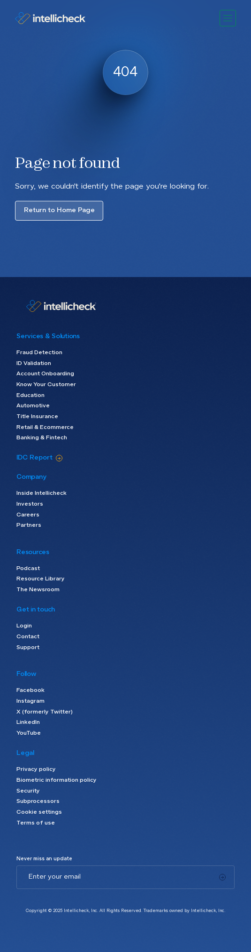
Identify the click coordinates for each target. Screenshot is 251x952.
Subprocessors (38, 801)
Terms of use (35, 823)
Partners (28, 525)
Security (28, 791)
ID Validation (33, 363)
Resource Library (40, 579)
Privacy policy (36, 769)
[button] (228, 18)
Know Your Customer (46, 385)
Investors (29, 504)
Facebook (30, 690)
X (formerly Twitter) (44, 712)
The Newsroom (38, 590)
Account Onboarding (45, 374)
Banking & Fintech (41, 438)
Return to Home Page (59, 210)
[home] (58, 18)
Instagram (30, 701)
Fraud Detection (39, 353)
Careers (27, 515)
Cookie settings (39, 812)
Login (24, 626)
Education (30, 395)
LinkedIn (28, 722)
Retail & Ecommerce (45, 427)
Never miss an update (44, 859)
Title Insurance (37, 417)
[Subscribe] (222, 877)
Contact (27, 637)
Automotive (33, 406)
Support (27, 648)
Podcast (28, 568)
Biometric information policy (56, 780)
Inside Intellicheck (41, 493)
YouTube (28, 733)
